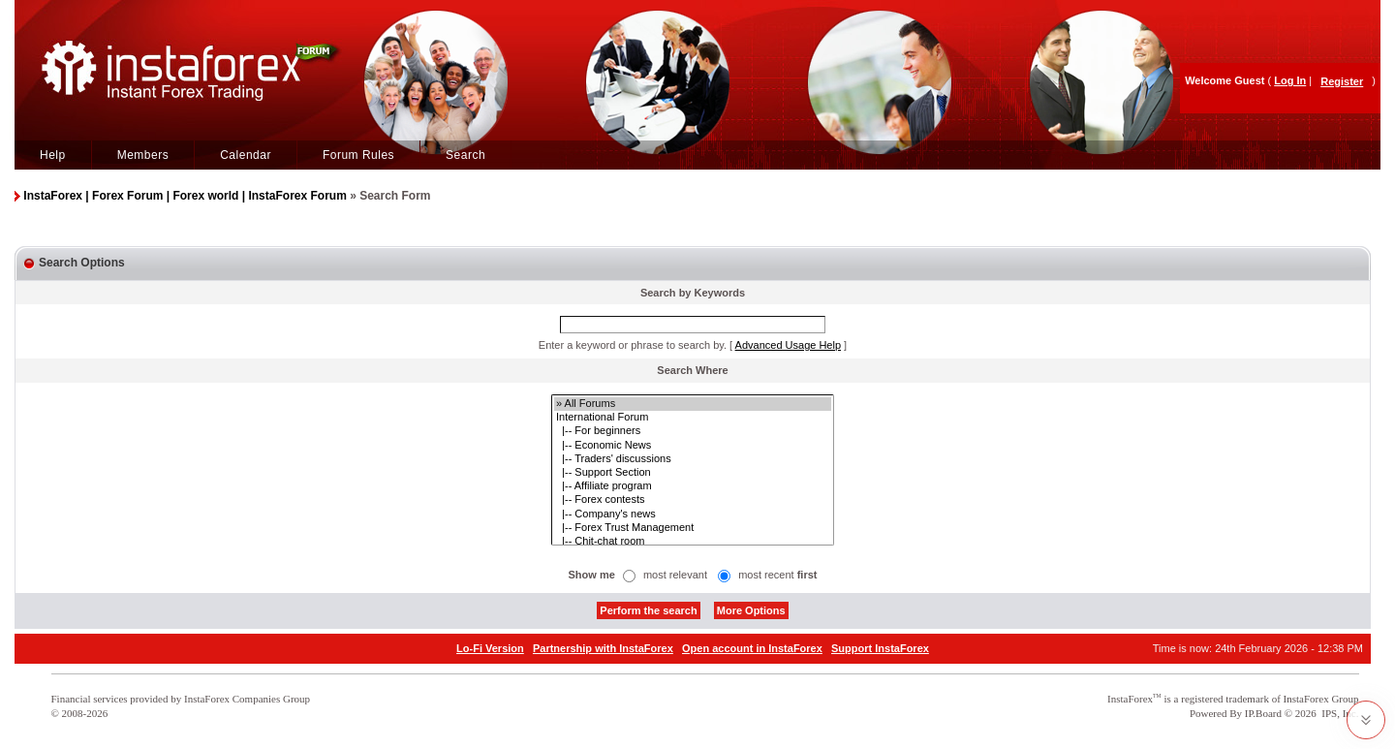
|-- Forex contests (692, 500)
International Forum (692, 417)
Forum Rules (358, 155)
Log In (1290, 80)
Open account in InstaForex (752, 648)
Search (465, 155)
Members (143, 155)
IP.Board (1263, 713)
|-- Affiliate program (692, 486)
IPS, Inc (1338, 713)
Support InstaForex (880, 648)
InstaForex (1130, 698)
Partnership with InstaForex (603, 648)
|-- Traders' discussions (692, 459)
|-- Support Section (692, 473)
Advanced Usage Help (788, 345)
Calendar (245, 155)
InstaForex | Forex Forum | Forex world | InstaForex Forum (184, 196)
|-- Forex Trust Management (692, 528)
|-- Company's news (692, 514)
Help (53, 155)
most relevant (675, 574)
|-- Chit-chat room (692, 541)
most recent (777, 574)
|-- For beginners (692, 431)
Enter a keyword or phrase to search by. (633, 345)
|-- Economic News (692, 446)
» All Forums (692, 404)
